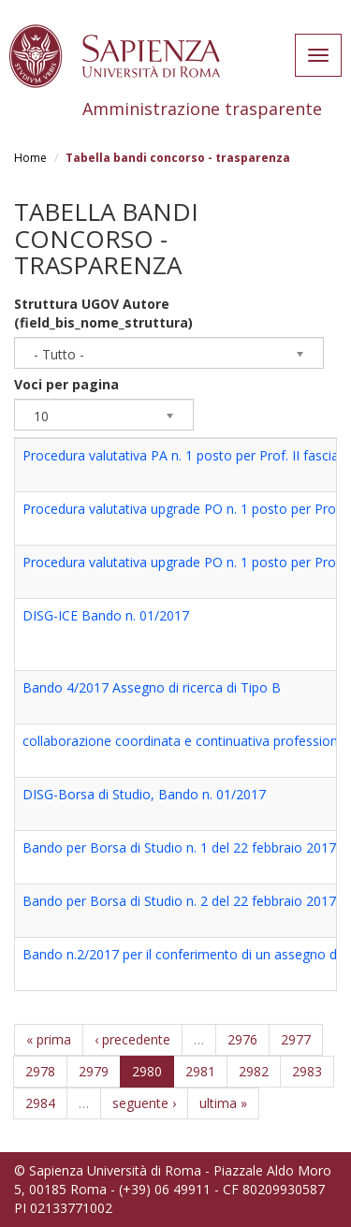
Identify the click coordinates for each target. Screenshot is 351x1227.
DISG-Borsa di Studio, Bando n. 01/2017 (144, 794)
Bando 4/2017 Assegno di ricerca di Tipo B (151, 687)
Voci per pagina (66, 384)
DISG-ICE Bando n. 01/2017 (105, 615)
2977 (296, 1039)
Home (30, 158)
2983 (307, 1071)
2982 (254, 1071)
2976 (242, 1039)
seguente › (144, 1103)
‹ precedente (132, 1039)
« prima (48, 1039)
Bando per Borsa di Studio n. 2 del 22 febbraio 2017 (179, 901)
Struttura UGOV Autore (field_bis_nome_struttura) (103, 313)
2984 (40, 1103)
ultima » (223, 1103)
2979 (94, 1071)
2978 (40, 1071)
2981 (200, 1071)
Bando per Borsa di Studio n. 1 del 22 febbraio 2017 (179, 847)
